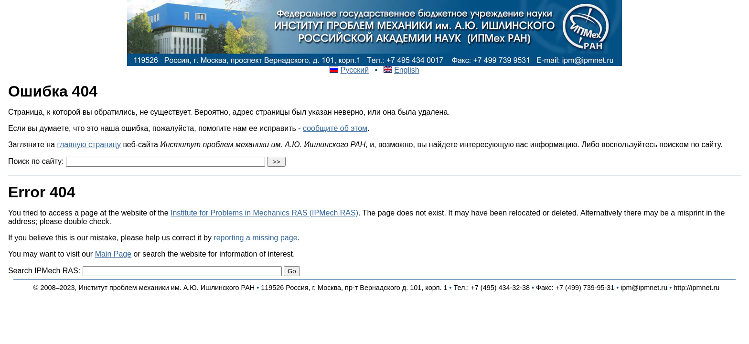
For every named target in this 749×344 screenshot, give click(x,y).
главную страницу (89, 144)
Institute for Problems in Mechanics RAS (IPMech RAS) (264, 213)
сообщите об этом (335, 128)
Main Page (113, 254)
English (406, 70)
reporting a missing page (255, 238)
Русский (355, 70)
